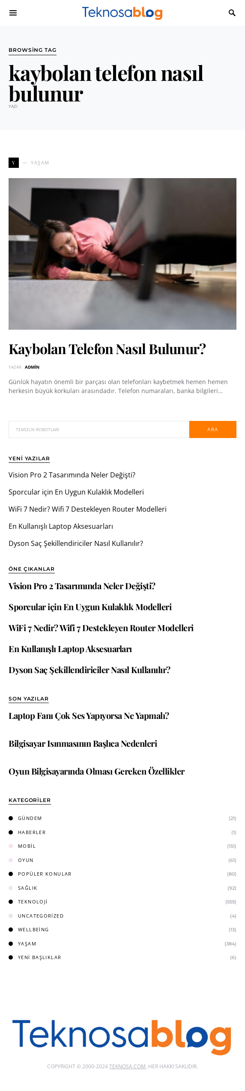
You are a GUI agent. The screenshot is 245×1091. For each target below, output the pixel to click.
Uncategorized (36, 915)
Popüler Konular (40, 873)
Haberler (27, 832)
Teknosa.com (127, 1066)
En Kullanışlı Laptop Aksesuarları (61, 526)
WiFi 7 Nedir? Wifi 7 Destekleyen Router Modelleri (88, 509)
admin (32, 367)
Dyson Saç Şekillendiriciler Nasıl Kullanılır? (76, 543)
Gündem (25, 818)
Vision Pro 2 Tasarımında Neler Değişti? (72, 475)
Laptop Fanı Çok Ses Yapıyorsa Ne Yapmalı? (89, 715)
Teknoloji (28, 901)
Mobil (22, 846)
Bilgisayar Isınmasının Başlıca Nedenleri (83, 743)
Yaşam (22, 943)
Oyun (21, 860)
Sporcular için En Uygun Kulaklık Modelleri (76, 492)
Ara (212, 429)
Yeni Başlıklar (35, 957)
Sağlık (23, 888)
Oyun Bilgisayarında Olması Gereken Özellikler (97, 771)
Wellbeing (29, 929)
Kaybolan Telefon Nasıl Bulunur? (107, 348)
